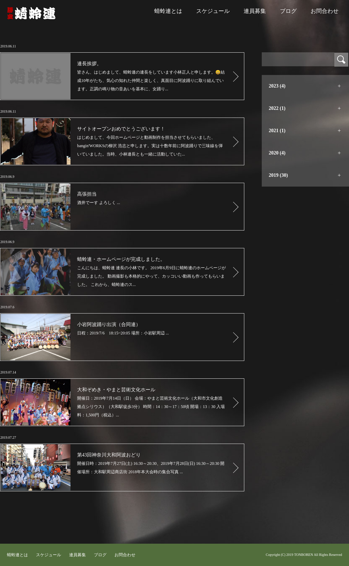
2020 (277, 153)
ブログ (288, 11)
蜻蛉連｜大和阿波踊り (31, 13)
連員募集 (255, 11)
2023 (277, 86)
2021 (277, 130)
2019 (278, 175)
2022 (277, 108)
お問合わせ (325, 11)
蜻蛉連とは (168, 11)
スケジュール (213, 11)
